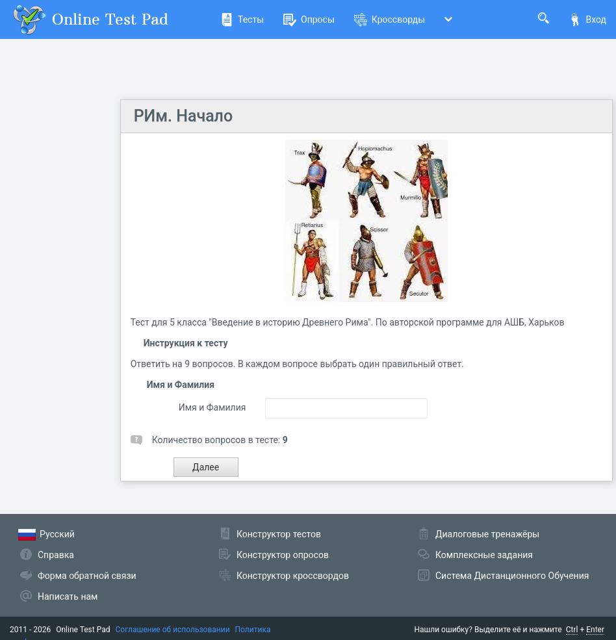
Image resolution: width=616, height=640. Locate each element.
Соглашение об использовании (173, 629)
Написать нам (67, 596)
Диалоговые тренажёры (487, 534)
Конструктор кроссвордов (293, 575)
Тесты (242, 19)
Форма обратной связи (87, 575)
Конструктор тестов (279, 534)
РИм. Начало (183, 116)
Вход (587, 19)
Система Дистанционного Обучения (512, 575)
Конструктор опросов (283, 555)
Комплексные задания (484, 555)
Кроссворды (389, 19)
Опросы (309, 19)
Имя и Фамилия (212, 407)
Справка (56, 555)
